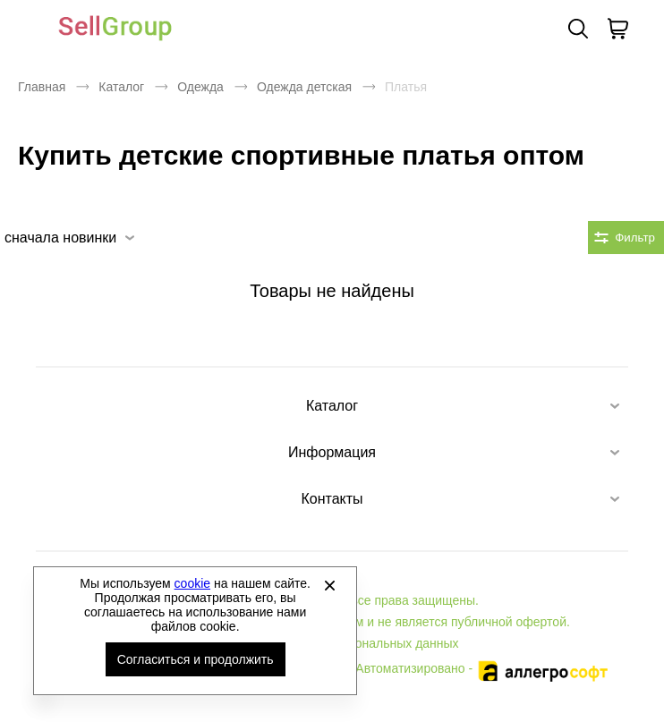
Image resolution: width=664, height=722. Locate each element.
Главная (41, 87)
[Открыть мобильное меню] (28, 28)
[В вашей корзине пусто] (617, 28)
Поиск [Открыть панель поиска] (578, 28)
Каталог (121, 87)
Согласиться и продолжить (195, 659)
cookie (192, 583)
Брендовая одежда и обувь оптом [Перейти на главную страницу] (115, 29)
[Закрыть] (329, 585)
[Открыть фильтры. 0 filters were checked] (626, 237)
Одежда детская (304, 87)
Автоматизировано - (482, 668)
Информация (332, 452)
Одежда (200, 87)
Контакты (331, 498)
